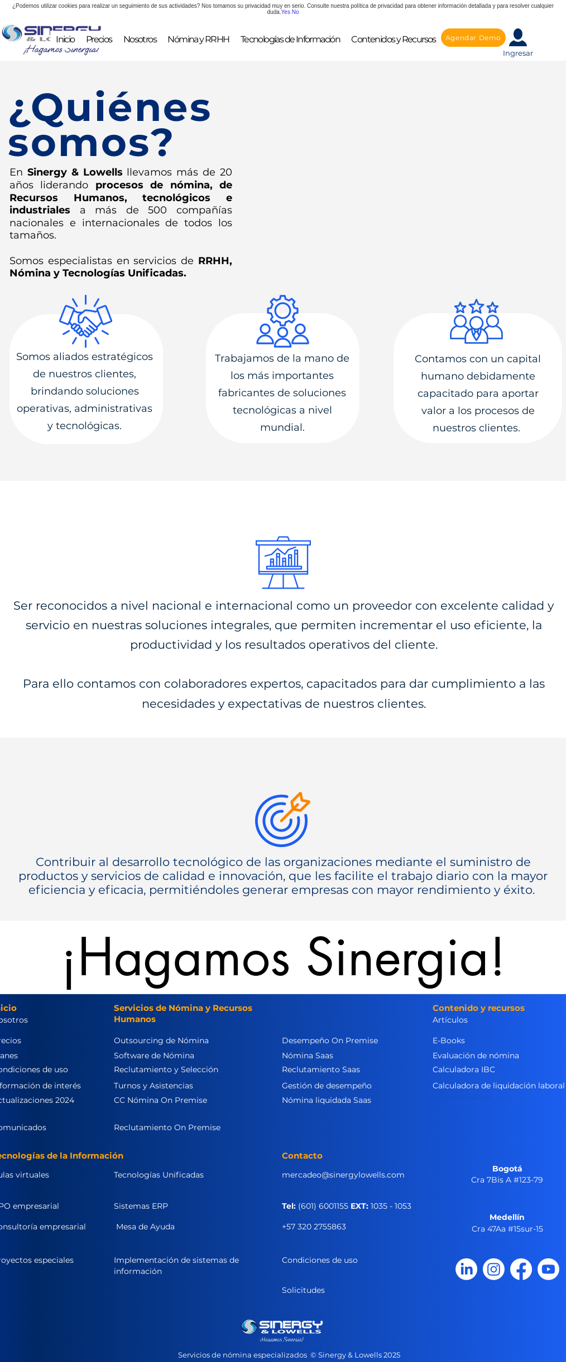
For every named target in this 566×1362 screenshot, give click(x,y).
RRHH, (215, 261)
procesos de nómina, (154, 185)
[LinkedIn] (466, 1269)
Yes (285, 12)
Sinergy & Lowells (75, 172)
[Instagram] (494, 1269)
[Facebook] (521, 1269)
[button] (140, 39)
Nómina (30, 273)
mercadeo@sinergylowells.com (343, 1175)
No (295, 12)
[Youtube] (548, 1269)
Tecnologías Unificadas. (124, 273)
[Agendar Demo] (473, 37)
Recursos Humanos (66, 198)
